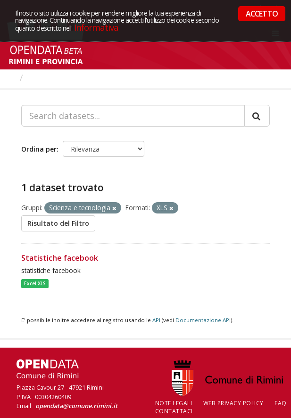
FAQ (280, 403)
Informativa (96, 27)
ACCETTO (262, 14)
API (156, 320)
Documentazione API (203, 320)
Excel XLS (35, 283)
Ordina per (39, 149)
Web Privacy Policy (233, 403)
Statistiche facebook (59, 258)
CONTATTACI (174, 411)
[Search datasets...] (133, 116)
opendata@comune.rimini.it (76, 405)
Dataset (44, 77)
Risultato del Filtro (58, 223)
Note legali (173, 403)
